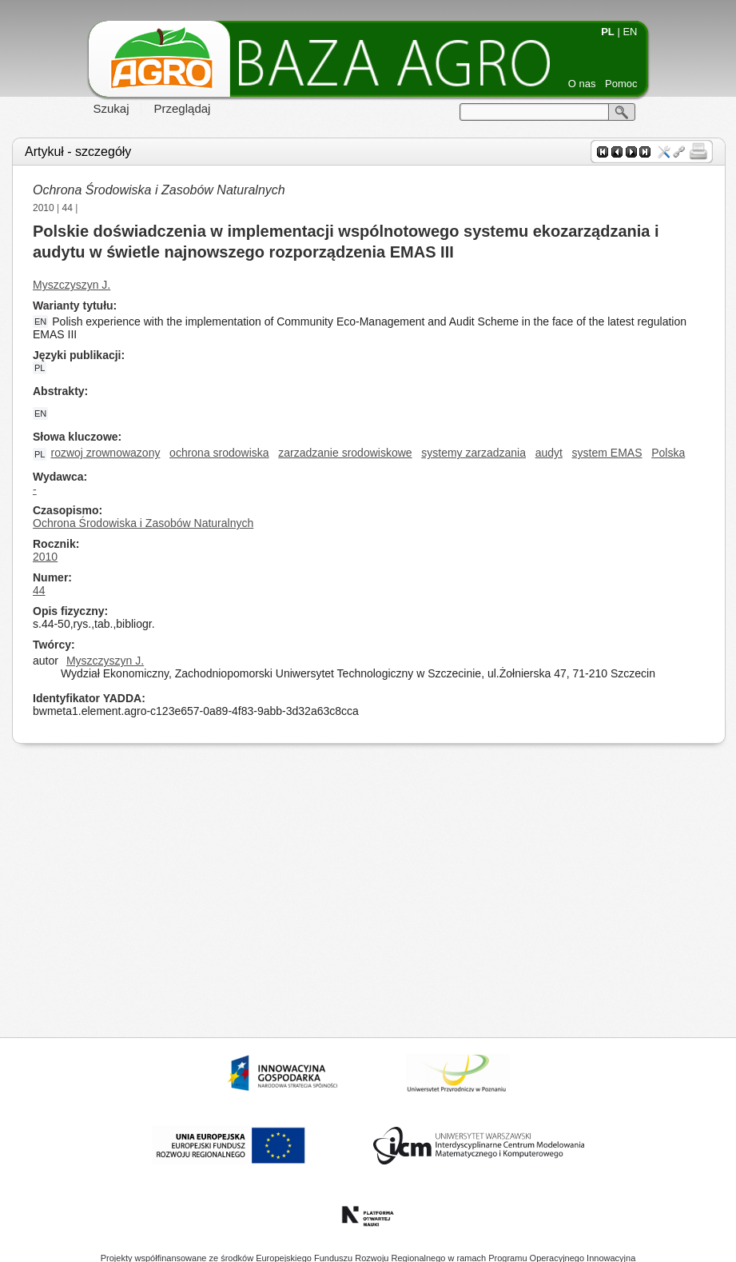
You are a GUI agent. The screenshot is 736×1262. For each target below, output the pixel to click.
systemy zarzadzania (473, 452)
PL (608, 32)
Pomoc (621, 84)
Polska (668, 452)
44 (67, 208)
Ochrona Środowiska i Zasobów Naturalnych (159, 190)
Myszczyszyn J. (71, 284)
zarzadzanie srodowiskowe (345, 452)
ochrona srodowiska (219, 452)
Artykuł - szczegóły (78, 151)
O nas (582, 84)
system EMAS (607, 452)
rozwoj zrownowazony (105, 452)
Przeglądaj (182, 108)
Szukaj (111, 108)
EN (630, 32)
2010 (43, 208)
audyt (549, 452)
